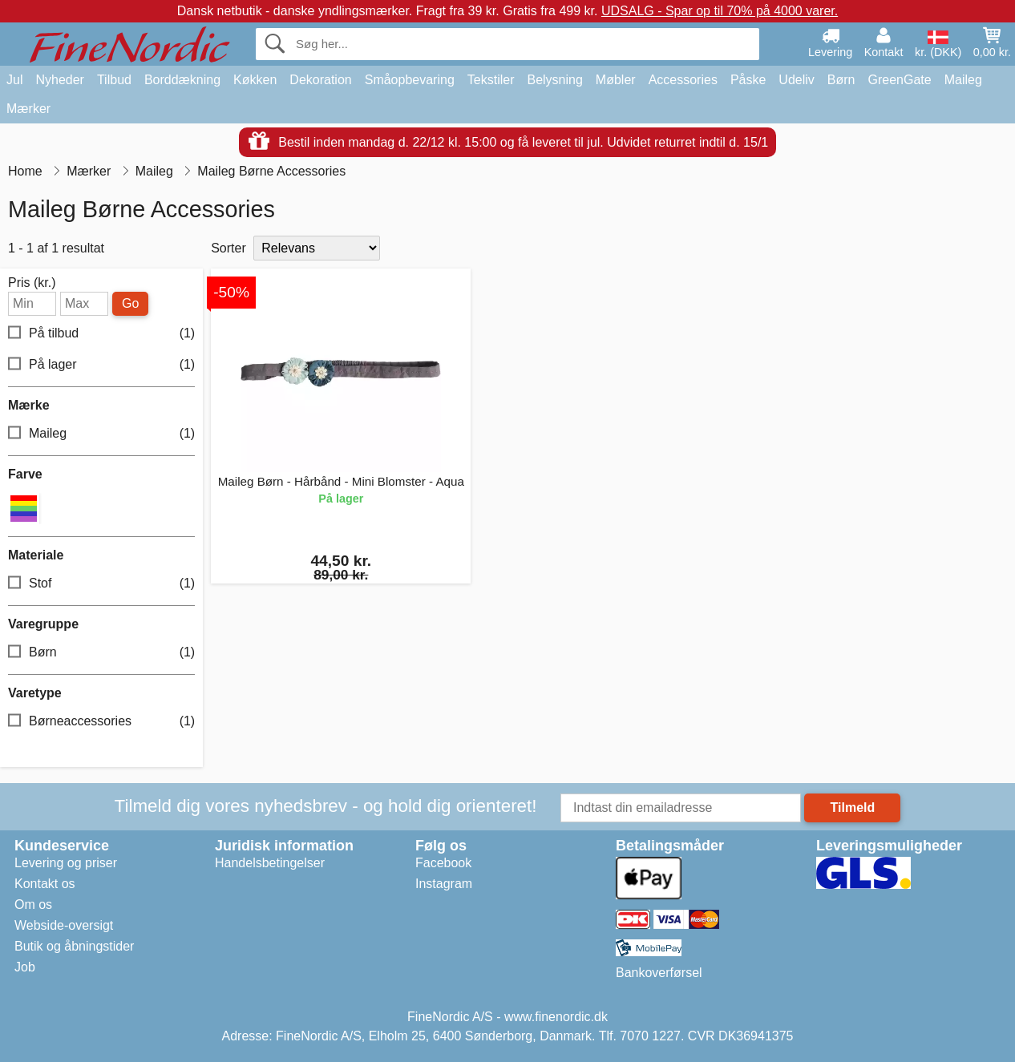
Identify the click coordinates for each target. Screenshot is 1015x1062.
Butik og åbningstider (74, 946)
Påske (748, 80)
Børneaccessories (101, 721)
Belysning (554, 80)
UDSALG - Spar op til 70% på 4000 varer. (719, 11)
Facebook (443, 863)
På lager (101, 365)
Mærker (28, 108)
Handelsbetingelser (270, 863)
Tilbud (114, 80)
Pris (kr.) (32, 283)
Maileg (963, 80)
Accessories (683, 80)
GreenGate (900, 80)
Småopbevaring (410, 80)
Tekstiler (491, 80)
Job (24, 967)
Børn (841, 80)
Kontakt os (44, 883)
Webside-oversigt (63, 925)
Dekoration (320, 80)
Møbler (616, 80)
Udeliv (796, 80)
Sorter (228, 248)
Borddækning (182, 80)
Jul (14, 80)
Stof (101, 584)
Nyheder (59, 80)
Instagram (443, 883)
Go (130, 303)
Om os (33, 904)
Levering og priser (65, 863)
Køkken (255, 80)
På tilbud (101, 333)
